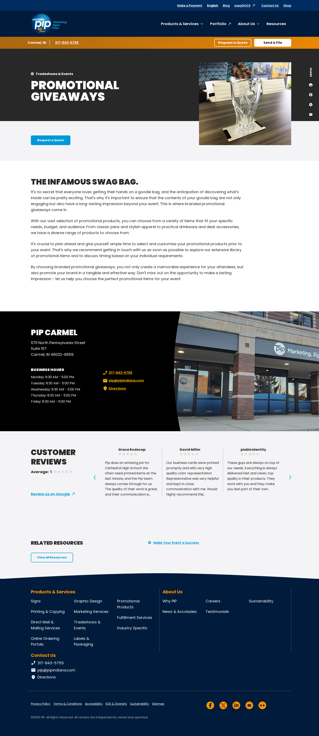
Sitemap (158, 704)
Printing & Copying (48, 611)
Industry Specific (132, 628)
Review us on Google (50, 494)
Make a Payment (189, 5)
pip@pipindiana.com (123, 380)
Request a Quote (232, 42)
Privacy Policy (40, 704)
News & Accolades (180, 611)
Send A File (272, 42)
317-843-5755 (67, 42)
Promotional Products (128, 604)
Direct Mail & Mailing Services (45, 625)
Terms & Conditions (67, 704)
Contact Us (270, 5)
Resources (276, 23)
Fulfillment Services (134, 617)
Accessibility (93, 704)
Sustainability (261, 601)
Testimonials (217, 611)
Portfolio (218, 23)
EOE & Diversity (116, 704)
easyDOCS (242, 5)
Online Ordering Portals (45, 641)
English (212, 5)
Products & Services (180, 23)
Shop (287, 5)
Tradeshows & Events (54, 74)
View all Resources (52, 557)
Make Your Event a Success (176, 542)
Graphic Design (88, 601)
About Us (246, 23)
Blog (226, 5)
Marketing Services (91, 611)
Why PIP (170, 601)
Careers (213, 601)
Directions (114, 388)
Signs (36, 601)
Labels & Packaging (83, 641)
